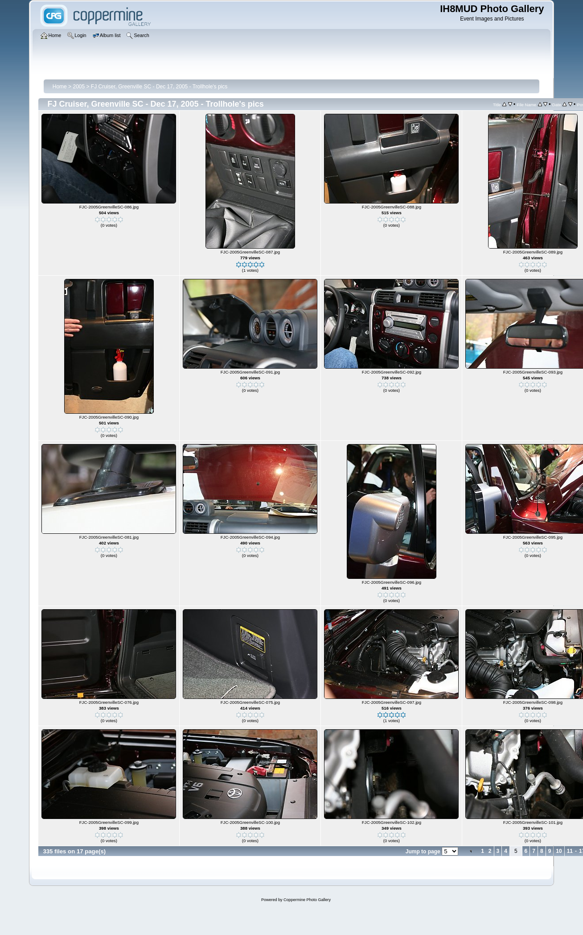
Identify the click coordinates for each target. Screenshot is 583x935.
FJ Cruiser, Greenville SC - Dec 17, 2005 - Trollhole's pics (159, 86)
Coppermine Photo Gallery (307, 900)
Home (60, 86)
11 (570, 851)
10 (559, 851)
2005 (79, 86)
